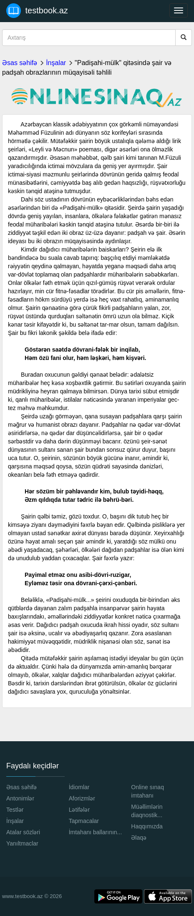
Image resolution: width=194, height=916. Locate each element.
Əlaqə (138, 837)
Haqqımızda (146, 826)
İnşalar (56, 62)
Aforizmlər (82, 798)
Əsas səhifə (19, 62)
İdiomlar (79, 787)
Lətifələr (79, 809)
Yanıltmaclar (22, 843)
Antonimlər (20, 798)
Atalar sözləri (23, 832)
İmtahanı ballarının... (95, 832)
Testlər (14, 809)
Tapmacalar (84, 821)
